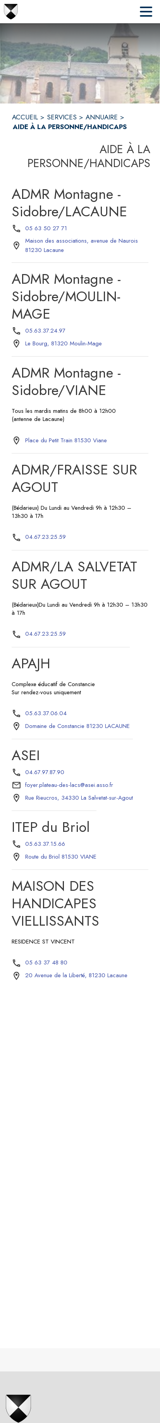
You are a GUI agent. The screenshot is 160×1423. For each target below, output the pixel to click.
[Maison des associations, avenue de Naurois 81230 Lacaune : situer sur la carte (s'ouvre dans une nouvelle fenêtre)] (86, 245)
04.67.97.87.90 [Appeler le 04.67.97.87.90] (44, 772)
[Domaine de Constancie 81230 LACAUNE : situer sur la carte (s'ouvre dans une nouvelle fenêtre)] (77, 726)
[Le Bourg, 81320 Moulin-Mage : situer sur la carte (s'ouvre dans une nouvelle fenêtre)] (63, 343)
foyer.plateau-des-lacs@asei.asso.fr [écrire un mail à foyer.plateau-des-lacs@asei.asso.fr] (69, 785)
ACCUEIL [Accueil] (25, 117)
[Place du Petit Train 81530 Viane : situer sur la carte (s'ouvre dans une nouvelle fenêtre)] (66, 440)
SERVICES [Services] (62, 117)
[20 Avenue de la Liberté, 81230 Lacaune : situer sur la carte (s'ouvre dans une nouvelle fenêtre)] (76, 975)
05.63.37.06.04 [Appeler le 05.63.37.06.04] (46, 713)
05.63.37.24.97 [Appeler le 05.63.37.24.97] (45, 330)
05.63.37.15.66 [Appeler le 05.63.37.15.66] (45, 844)
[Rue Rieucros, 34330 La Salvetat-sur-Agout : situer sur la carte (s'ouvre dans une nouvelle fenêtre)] (79, 798)
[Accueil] (11, 11)
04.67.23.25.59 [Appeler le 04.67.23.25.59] (45, 537)
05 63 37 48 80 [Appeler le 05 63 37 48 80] (46, 962)
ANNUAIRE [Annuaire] (102, 117)
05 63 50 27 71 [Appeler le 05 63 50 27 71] (46, 228)
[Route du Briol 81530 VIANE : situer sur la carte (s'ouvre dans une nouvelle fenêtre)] (60, 857)
